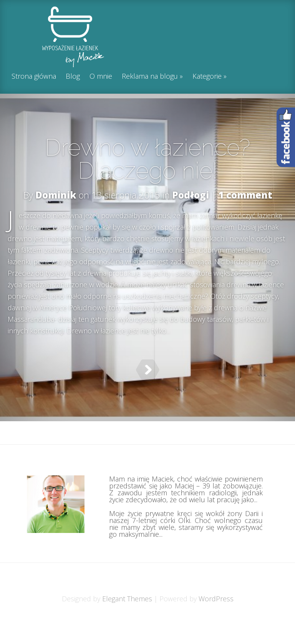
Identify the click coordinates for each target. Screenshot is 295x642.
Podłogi (190, 195)
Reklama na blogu (150, 77)
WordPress (216, 617)
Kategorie (207, 77)
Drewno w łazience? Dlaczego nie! (147, 159)
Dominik (55, 195)
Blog (73, 77)
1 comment (245, 195)
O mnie (100, 77)
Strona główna (34, 77)
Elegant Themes (127, 617)
